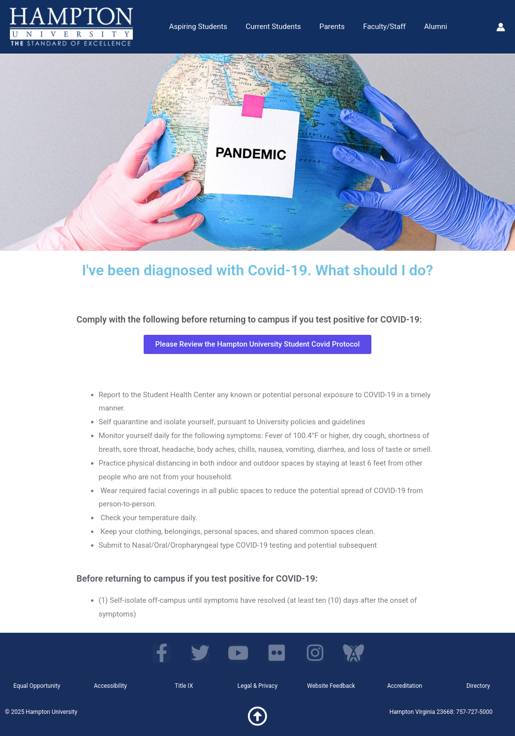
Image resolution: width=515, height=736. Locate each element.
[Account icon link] (500, 27)
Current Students (267, 26)
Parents (322, 26)
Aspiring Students (196, 26)
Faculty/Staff (371, 26)
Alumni (419, 26)
